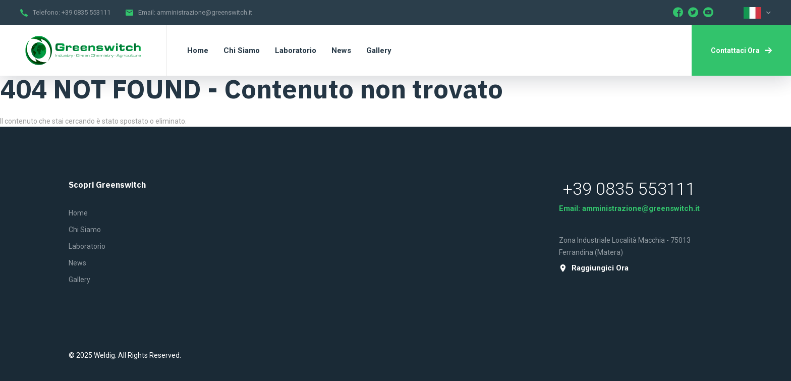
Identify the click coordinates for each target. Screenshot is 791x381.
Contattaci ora (741, 50)
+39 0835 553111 (86, 12)
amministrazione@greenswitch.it (204, 12)
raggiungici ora (594, 268)
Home (78, 213)
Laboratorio (87, 246)
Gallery (79, 280)
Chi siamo (85, 230)
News (77, 263)
